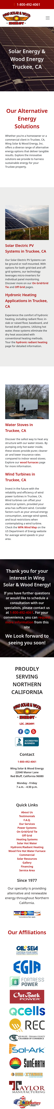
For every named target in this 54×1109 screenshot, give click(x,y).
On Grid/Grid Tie (27, 831)
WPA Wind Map (27, 527)
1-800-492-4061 (28, 4)
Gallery (27, 862)
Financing (27, 866)
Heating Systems (27, 839)
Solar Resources (27, 858)
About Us (27, 812)
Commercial (27, 855)
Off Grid (20, 287)
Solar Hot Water (27, 843)
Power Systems (26, 827)
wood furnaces (29, 462)
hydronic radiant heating (31, 342)
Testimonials (27, 816)
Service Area (27, 870)
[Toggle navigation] (47, 18)
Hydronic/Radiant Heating (27, 847)
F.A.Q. (26, 820)
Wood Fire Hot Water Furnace (27, 851)
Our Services (27, 824)
